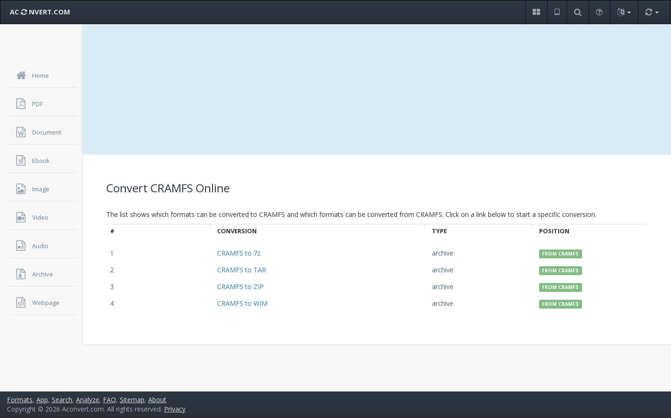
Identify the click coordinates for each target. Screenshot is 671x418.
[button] (536, 12)
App (42, 399)
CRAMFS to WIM (242, 303)
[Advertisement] (377, 89)
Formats (20, 399)
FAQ (109, 399)
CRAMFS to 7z (238, 253)
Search (62, 399)
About (157, 399)
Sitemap (132, 399)
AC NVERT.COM (40, 11)
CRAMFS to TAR (241, 269)
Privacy (174, 409)
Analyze (87, 399)
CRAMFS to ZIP (240, 286)
